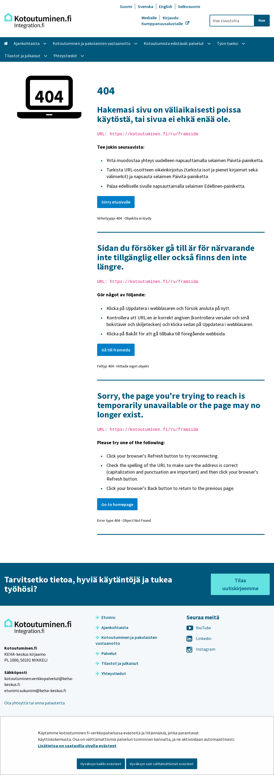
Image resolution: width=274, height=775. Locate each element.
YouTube (199, 627)
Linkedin (199, 638)
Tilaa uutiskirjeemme (240, 584)
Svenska (145, 6)
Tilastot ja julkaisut (117, 663)
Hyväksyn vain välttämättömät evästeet (161, 763)
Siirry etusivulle (115, 202)
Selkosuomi (189, 6)
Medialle (150, 17)
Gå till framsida (115, 349)
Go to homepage (117, 504)
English (165, 6)
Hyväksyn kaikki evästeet (101, 763)
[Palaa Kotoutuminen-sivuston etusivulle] (37, 21)
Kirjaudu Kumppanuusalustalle (163, 20)
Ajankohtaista (112, 627)
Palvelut (106, 653)
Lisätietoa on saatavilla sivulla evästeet (77, 745)
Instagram (201, 649)
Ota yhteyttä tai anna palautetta (34, 702)
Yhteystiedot (111, 673)
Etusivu (105, 617)
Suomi (126, 6)
